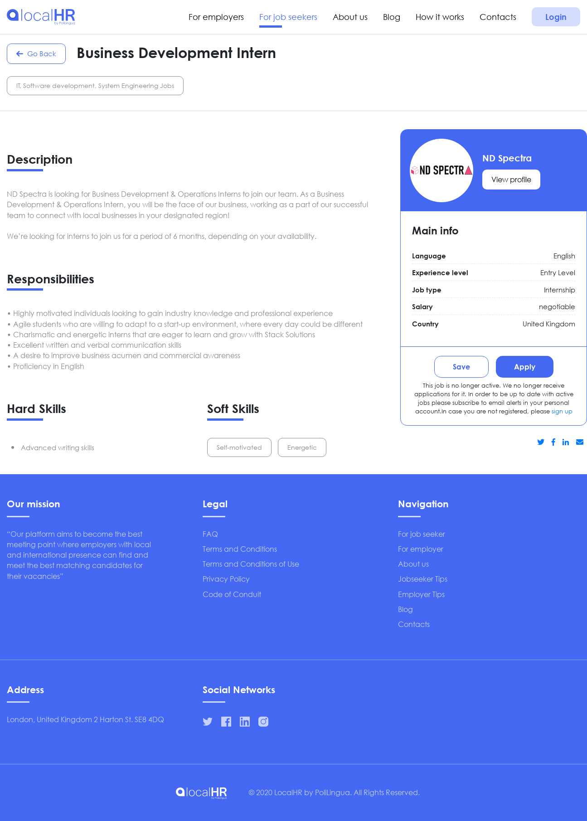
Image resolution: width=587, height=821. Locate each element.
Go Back (35, 53)
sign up (562, 411)
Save (461, 366)
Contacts (498, 17)
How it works (440, 17)
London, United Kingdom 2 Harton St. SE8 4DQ (85, 719)
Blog (391, 17)
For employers (216, 17)
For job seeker (421, 534)
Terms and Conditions (240, 549)
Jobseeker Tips (422, 578)
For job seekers (288, 17)
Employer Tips (421, 594)
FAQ (210, 534)
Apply (524, 366)
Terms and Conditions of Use (251, 563)
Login (556, 17)
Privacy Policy (226, 578)
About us (350, 17)
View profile (511, 179)
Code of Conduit (232, 594)
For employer (420, 549)
